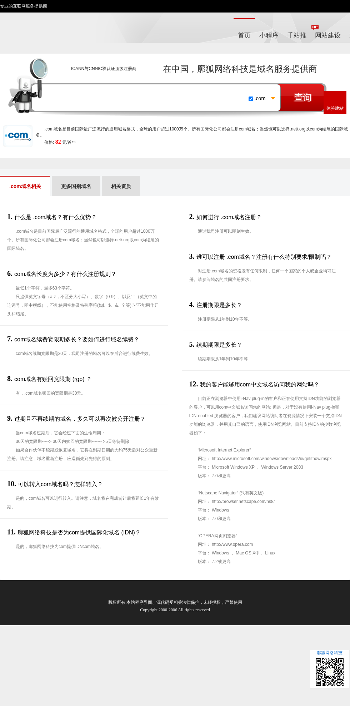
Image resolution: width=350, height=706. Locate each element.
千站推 (299, 32)
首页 (244, 35)
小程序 (269, 35)
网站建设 (328, 35)
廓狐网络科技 (330, 669)
